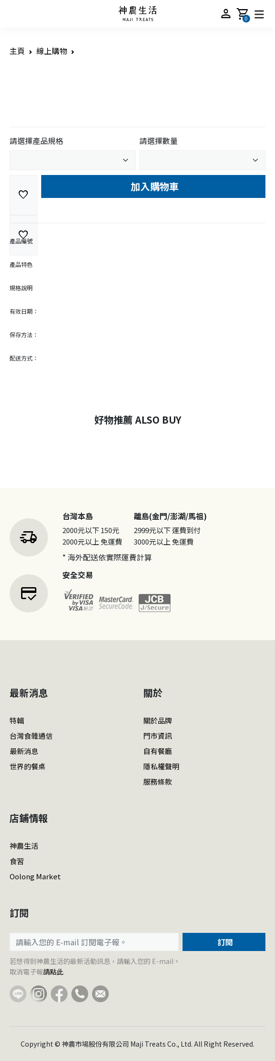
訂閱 (224, 942)
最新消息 (24, 751)
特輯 (17, 720)
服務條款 (157, 782)
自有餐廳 (157, 751)
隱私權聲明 (161, 766)
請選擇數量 (158, 140)
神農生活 (24, 846)
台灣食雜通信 (31, 736)
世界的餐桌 (28, 766)
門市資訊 (157, 736)
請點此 (53, 971)
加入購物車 (153, 186)
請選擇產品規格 (36, 140)
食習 (17, 861)
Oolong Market (35, 876)
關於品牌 (157, 720)
